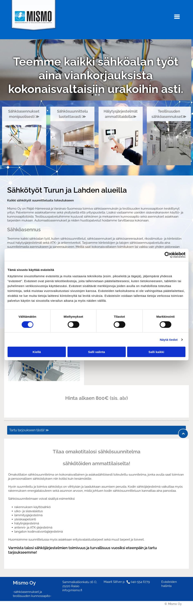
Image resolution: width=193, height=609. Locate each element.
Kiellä (37, 352)
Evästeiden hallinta (169, 584)
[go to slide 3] (99, 95)
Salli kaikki (156, 352)
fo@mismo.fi (73, 590)
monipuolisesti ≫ (24, 116)
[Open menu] (177, 16)
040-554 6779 (140, 582)
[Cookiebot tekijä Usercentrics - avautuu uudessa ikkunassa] (167, 255)
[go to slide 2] (95, 95)
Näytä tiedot (169, 339)
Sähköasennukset (24, 111)
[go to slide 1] (92, 95)
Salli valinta (96, 352)
